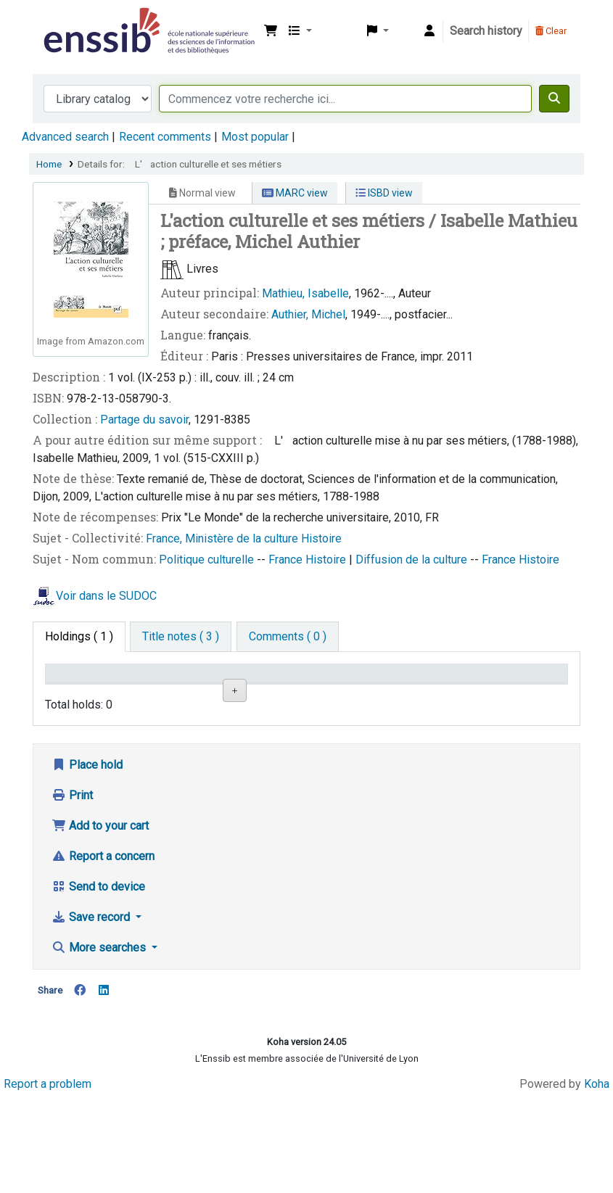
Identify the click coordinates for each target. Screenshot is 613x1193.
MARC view (295, 193)
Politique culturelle (208, 559)
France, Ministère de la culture (223, 538)
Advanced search (65, 137)
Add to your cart (100, 921)
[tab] (180, 637)
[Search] (554, 98)
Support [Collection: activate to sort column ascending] (160, 694)
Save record (92, 1013)
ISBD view (384, 193)
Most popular (255, 137)
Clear (551, 30)
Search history (486, 31)
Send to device (98, 982)
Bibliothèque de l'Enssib (77, 20)
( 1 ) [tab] (79, 636)
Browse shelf (350, 741)
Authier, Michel (308, 314)
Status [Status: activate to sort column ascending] (418, 694)
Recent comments (165, 137)
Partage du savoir (144, 419)
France (286, 559)
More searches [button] (100, 1043)
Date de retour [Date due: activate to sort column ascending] (508, 687)
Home (49, 164)
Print (72, 891)
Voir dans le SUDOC (106, 596)
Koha (596, 1180)
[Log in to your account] (429, 31)
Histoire (321, 538)
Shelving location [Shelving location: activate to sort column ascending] (248, 687)
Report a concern (103, 952)
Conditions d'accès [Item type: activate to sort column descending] (79, 687)
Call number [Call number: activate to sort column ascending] (343, 694)
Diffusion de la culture (412, 559)
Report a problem (47, 1180)
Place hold (87, 860)
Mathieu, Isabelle (305, 293)
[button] (270, 31)
